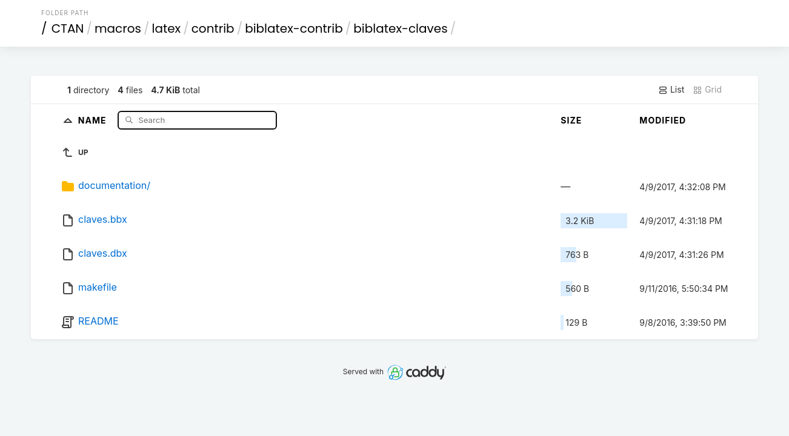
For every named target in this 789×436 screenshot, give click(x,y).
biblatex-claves (400, 28)
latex (166, 28)
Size (571, 120)
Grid (707, 89)
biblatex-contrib (294, 28)
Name (93, 119)
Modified (662, 120)
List (671, 89)
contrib (213, 28)
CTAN (68, 28)
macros (118, 28)
